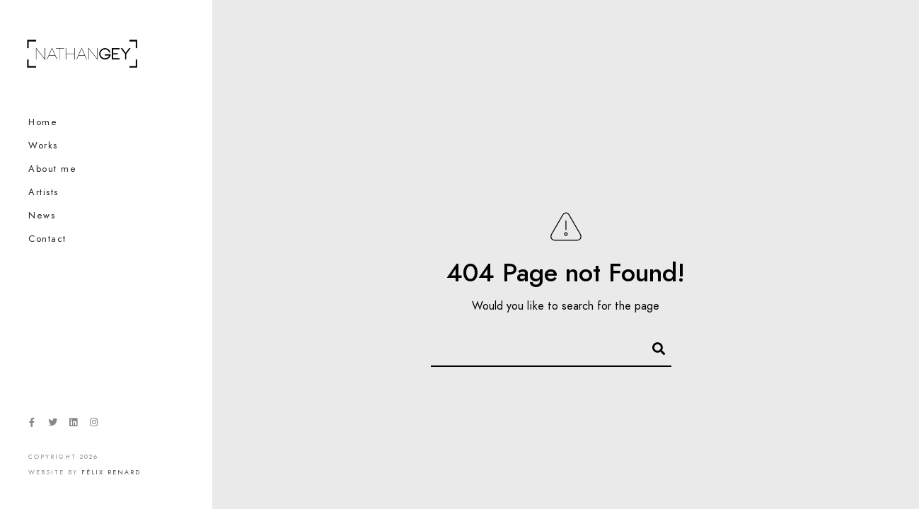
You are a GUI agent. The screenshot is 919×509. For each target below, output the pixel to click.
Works (43, 145)
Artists (43, 192)
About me (52, 169)
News (41, 215)
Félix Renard (111, 472)
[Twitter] (52, 425)
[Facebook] (32, 425)
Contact (47, 239)
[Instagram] (94, 425)
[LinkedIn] (73, 425)
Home (42, 122)
